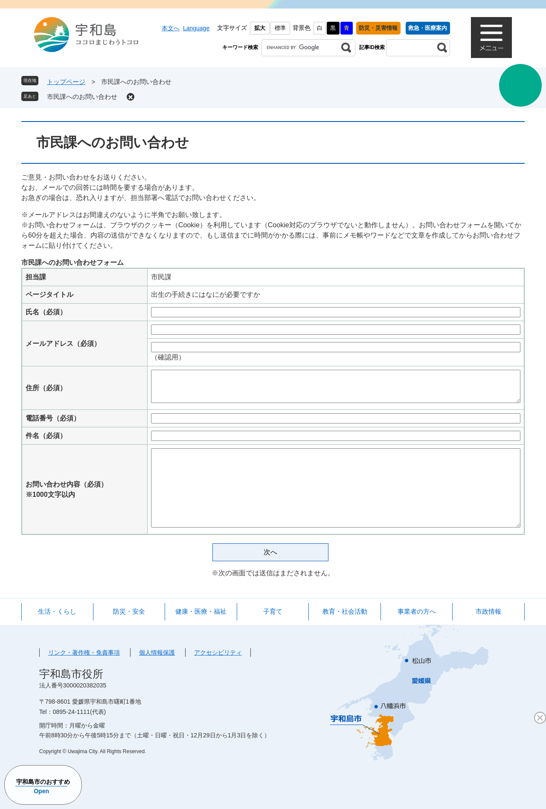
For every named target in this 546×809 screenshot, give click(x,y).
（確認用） (168, 357)
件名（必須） (46, 435)
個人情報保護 (157, 652)
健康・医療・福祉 (201, 611)
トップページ (66, 81)
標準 (280, 28)
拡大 (259, 28)
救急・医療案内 (427, 28)
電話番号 (53, 418)
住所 (46, 387)
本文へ (171, 28)
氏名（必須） (46, 312)
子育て (272, 611)
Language (196, 28)
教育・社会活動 (344, 611)
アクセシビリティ (218, 652)
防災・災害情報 (378, 28)
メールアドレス (63, 343)
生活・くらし (57, 611)
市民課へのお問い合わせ (82, 96)
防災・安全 (129, 611)
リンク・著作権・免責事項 (84, 652)
